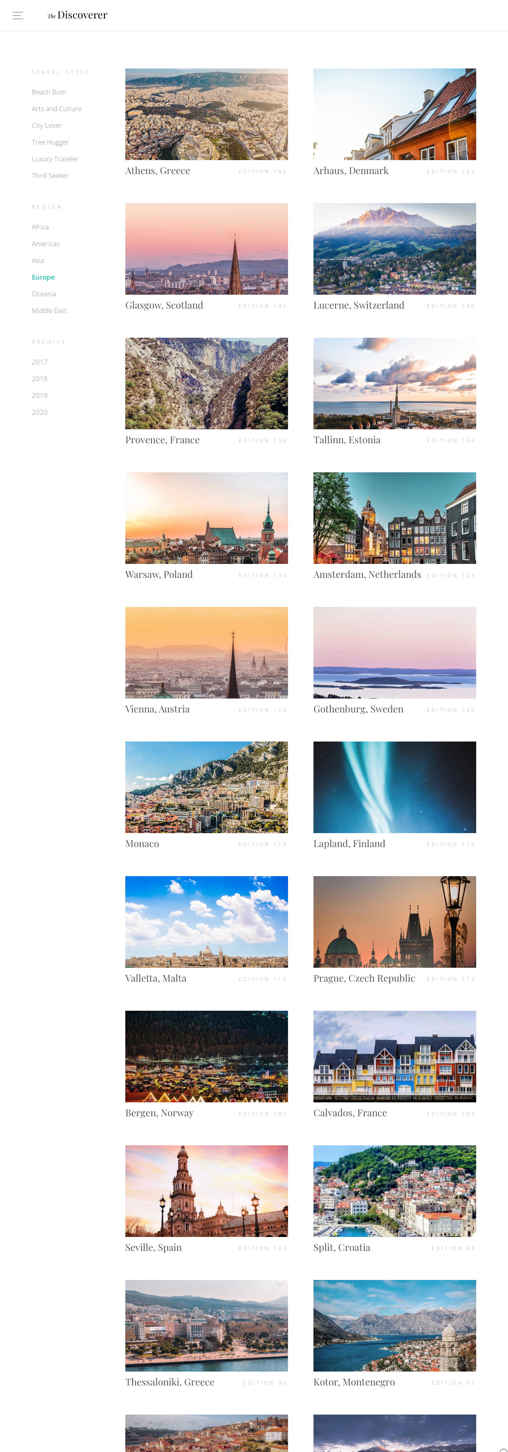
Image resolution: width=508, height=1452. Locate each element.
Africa (40, 226)
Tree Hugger (50, 142)
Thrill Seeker (50, 175)
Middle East (49, 310)
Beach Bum (49, 91)
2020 (40, 412)
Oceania (44, 293)
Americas (46, 243)
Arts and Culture (57, 108)
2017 (40, 361)
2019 (40, 395)
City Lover (47, 125)
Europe (43, 277)
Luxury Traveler (55, 158)
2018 (40, 378)
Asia (38, 260)
